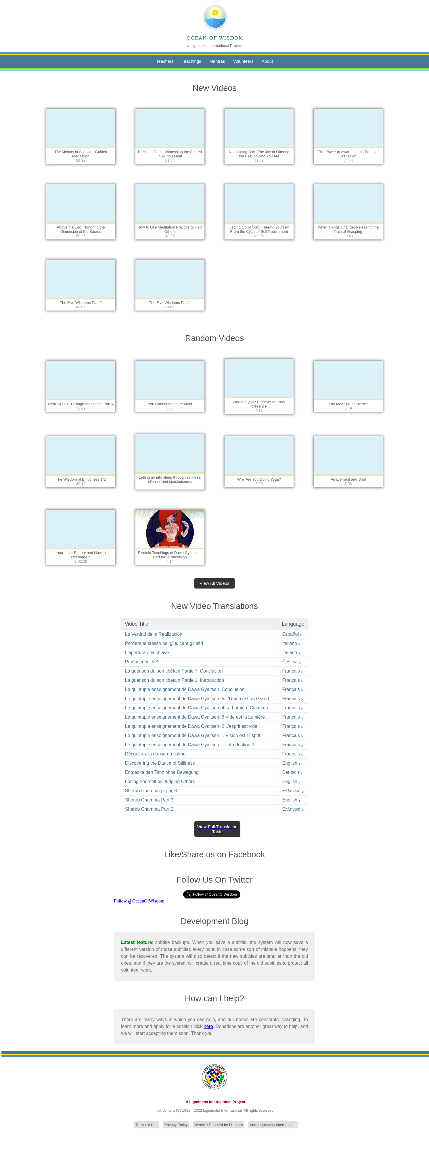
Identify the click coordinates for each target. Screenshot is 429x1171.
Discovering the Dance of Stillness (160, 763)
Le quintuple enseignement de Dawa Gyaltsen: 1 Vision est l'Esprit (193, 735)
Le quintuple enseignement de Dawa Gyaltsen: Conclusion (184, 689)
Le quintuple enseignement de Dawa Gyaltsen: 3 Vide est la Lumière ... (197, 717)
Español (292, 634)
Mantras (217, 61)
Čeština (291, 661)
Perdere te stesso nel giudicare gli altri (164, 643)
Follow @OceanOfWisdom (139, 900)
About (267, 61)
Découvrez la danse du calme (155, 753)
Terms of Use (146, 1125)
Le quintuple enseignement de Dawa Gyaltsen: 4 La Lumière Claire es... (198, 707)
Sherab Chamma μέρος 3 (151, 790)
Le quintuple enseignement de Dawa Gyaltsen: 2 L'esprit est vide (191, 726)
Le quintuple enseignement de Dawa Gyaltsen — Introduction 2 (189, 744)
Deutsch (292, 772)
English (291, 763)
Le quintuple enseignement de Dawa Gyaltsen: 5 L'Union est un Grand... (199, 698)
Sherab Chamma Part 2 (149, 809)
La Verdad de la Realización (153, 634)
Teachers (165, 61)
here (208, 1026)
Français (292, 671)
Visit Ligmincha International (273, 1125)
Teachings (191, 61)
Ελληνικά (293, 790)
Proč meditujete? (142, 661)
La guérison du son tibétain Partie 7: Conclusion (174, 671)
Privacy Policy (175, 1125)
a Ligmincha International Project (214, 45)
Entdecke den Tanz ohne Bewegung (162, 772)
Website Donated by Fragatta (218, 1125)
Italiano (291, 643)
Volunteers (243, 61)
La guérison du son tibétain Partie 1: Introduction (174, 680)
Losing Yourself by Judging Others (160, 781)
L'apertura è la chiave (147, 652)
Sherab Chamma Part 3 (149, 799)
